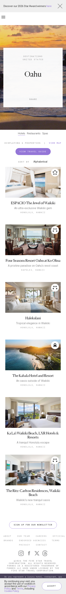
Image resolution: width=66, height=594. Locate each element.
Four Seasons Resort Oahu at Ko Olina (33, 261)
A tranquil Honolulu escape (33, 442)
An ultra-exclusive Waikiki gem (33, 208)
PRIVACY (24, 544)
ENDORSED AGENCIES (32, 540)
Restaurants (33, 133)
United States (33, 59)
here (49, 6)
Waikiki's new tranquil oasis (33, 500)
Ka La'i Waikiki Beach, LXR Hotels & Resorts (33, 435)
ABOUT (7, 536)
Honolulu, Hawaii (33, 212)
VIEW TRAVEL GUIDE (33, 151)
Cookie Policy (11, 591)
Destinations (33, 56)
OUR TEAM (23, 536)
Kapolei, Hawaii (33, 270)
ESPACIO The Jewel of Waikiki (33, 203)
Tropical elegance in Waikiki (33, 323)
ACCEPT (51, 586)
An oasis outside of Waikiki (33, 380)
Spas (45, 133)
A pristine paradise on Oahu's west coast (33, 265)
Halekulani (33, 318)
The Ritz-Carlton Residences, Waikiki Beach (33, 493)
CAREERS (41, 536)
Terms (19, 588)
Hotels (21, 133)
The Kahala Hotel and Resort (33, 376)
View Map (55, 143)
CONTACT (41, 544)
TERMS (56, 540)
